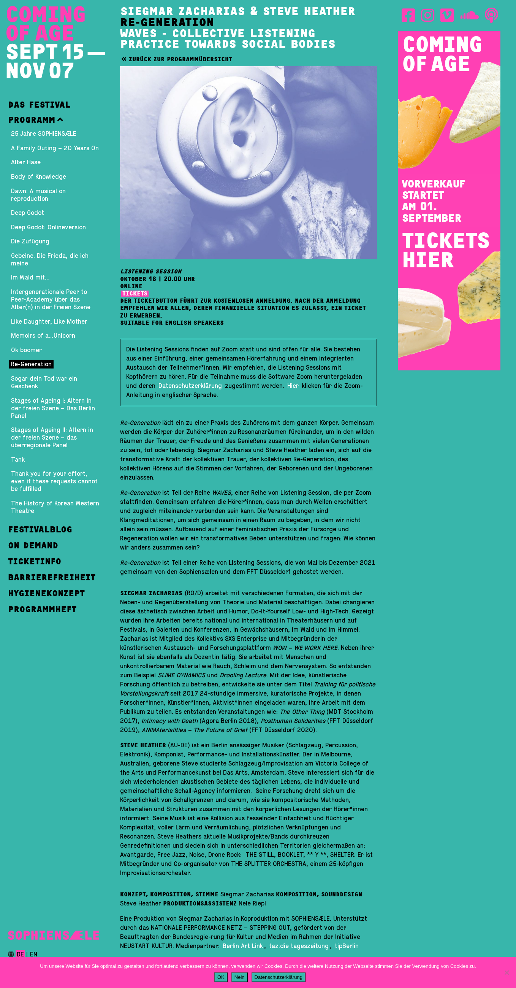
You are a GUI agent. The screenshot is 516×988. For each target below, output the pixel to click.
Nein (239, 977)
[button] (55, 120)
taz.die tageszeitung (299, 946)
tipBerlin (347, 946)
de (20, 954)
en (33, 954)
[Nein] (506, 972)
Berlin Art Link (243, 946)
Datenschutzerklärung (191, 386)
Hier (293, 386)
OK (221, 977)
